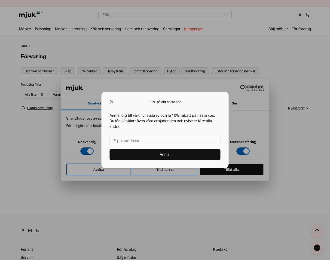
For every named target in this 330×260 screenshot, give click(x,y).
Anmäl (165, 154)
